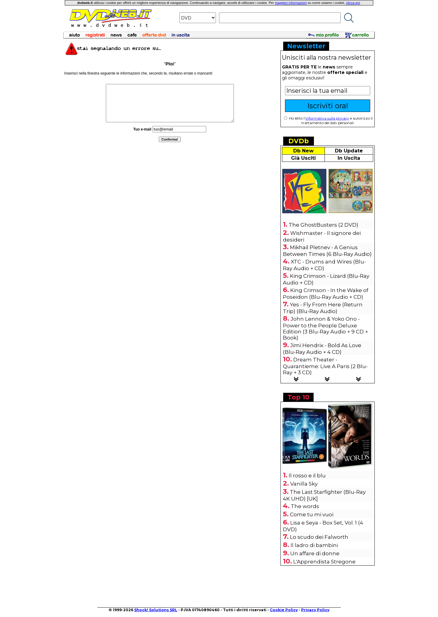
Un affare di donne (314, 553)
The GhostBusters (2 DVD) (323, 225)
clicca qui (353, 3)
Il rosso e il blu (307, 475)
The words (305, 506)
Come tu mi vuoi (311, 514)
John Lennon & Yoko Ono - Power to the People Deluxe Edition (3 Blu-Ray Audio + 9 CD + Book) (325, 328)
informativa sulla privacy (327, 118)
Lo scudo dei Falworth (319, 537)
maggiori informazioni (291, 3)
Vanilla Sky (304, 484)
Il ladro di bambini (314, 545)
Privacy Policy (315, 610)
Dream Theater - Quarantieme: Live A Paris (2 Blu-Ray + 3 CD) (325, 366)
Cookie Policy (284, 610)
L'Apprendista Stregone (324, 562)
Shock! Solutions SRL (155, 610)
